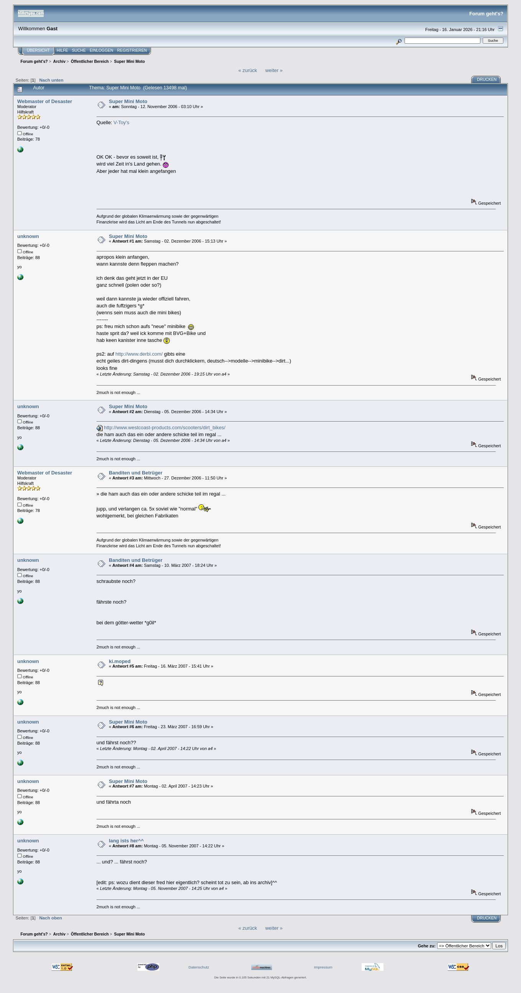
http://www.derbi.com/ (138, 354)
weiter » (274, 70)
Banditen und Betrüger (135, 473)
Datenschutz (198, 967)
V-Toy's (121, 122)
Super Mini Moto (128, 101)
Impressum (323, 967)
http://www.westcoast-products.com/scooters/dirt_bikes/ (164, 427)
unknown (28, 236)
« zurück (247, 70)
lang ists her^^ (126, 841)
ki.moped (120, 661)
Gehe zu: (427, 946)
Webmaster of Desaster (44, 101)
